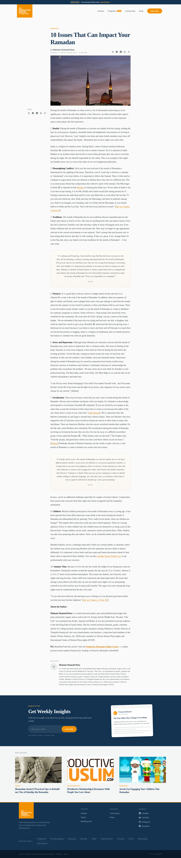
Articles (101, 11)
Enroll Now (106, 2)
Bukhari (80, 187)
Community (130, 11)
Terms (65, 854)
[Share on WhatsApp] (125, 52)
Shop (141, 11)
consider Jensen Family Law (109, 556)
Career (131, 839)
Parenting (120, 839)
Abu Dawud (94, 413)
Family (18, 786)
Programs (114, 11)
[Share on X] (113, 52)
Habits (94, 839)
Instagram (144, 822)
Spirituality (72, 839)
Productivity (41, 839)
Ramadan (54, 28)
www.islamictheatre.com (114, 679)
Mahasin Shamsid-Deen (64, 49)
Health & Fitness (107, 839)
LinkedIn (144, 813)
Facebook (144, 826)
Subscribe (154, 11)
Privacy (59, 854)
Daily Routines (42, 843)
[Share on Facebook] (117, 52)
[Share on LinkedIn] (121, 52)
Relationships (73, 786)
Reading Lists (86, 821)
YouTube (144, 817)
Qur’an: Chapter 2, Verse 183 (95, 600)
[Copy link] (129, 52)
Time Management (57, 839)
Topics (83, 817)
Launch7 (159, 854)
